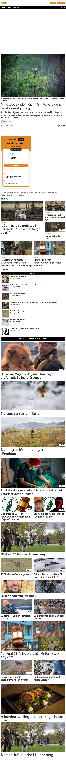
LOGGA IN (53, 3)
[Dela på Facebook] (59, 126)
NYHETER (3, 7)
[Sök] (61, 7)
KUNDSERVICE (16, 7)
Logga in (21, 139)
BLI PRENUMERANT (16, 165)
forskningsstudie (7, 195)
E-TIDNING (9, 7)
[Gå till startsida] (4, 3)
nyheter (30, 192)
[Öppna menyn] (64, 7)
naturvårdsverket (40, 192)
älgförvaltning (19, 195)
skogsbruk (23, 192)
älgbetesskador (13, 192)
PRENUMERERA (61, 3)
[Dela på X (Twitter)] (62, 126)
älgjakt (4, 192)
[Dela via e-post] (64, 126)
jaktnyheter (52, 192)
